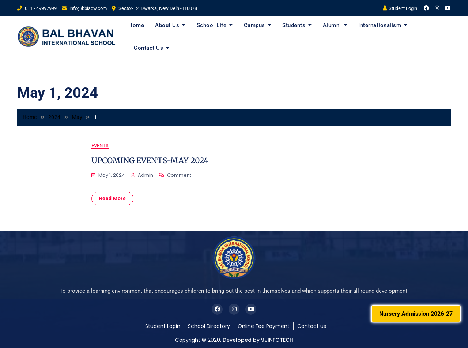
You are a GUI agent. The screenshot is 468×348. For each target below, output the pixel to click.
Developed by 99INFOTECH (258, 340)
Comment (179, 175)
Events (100, 145)
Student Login (162, 326)
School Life (212, 25)
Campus (254, 25)
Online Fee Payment (264, 326)
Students (293, 25)
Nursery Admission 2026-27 (416, 313)
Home (136, 25)
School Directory (209, 326)
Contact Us (148, 48)
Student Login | (401, 8)
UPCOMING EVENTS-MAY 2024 (149, 160)
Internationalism (379, 25)
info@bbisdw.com (84, 8)
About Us (167, 25)
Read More (112, 198)
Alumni (332, 25)
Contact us (311, 326)
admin (145, 175)
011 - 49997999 (37, 8)
